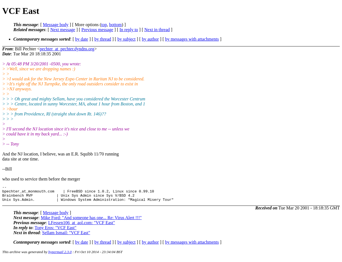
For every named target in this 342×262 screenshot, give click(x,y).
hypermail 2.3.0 (60, 255)
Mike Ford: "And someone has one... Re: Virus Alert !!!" (91, 221)
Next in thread (157, 29)
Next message (62, 29)
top (104, 24)
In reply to (129, 29)
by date (81, 39)
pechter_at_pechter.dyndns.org (67, 48)
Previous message (97, 29)
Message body (55, 24)
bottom (115, 24)
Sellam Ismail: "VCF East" (66, 236)
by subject (126, 39)
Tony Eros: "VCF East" (55, 231)
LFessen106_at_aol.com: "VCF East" (81, 226)
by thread (103, 39)
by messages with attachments (192, 39)
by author (150, 39)
